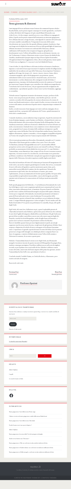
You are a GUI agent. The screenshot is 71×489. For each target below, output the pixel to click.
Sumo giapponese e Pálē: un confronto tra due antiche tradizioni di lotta (29, 452)
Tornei (15, 12)
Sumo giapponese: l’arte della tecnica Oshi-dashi (23, 429)
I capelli (12, 383)
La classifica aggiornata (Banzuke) (19, 350)
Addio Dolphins (14, 379)
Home (7, 12)
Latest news (14, 283)
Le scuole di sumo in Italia (17, 387)
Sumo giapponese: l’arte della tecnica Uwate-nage (23, 421)
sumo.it (35, 475)
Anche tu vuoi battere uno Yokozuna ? (20, 447)
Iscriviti (14, 333)
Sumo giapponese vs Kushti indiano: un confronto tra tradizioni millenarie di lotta (32, 456)
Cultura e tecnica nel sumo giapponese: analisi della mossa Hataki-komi (29, 425)
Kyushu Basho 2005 (29, 12)
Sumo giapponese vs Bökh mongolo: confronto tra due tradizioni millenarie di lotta (32, 461)
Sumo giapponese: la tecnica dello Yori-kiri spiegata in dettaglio (27, 443)
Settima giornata (56, 283)
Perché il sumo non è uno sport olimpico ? (21, 434)
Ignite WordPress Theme (26, 487)
